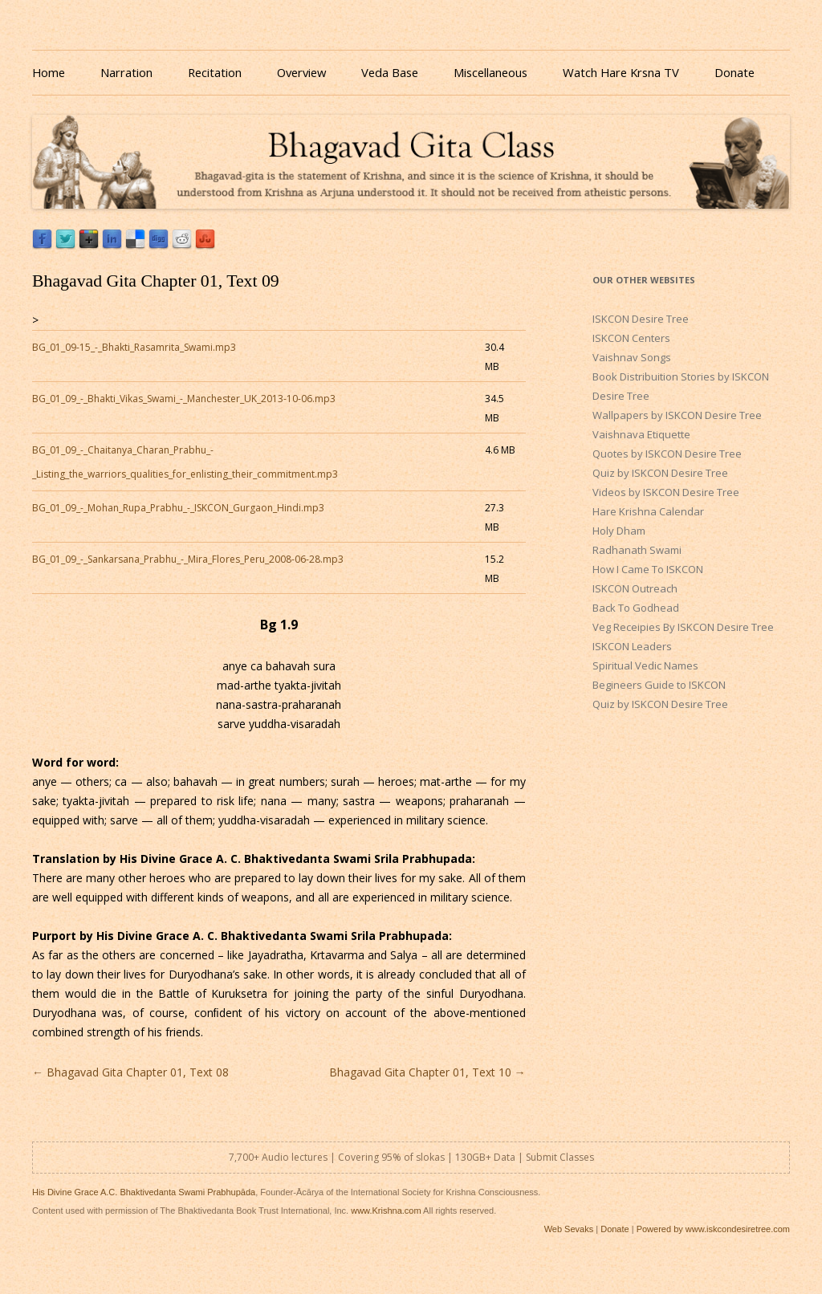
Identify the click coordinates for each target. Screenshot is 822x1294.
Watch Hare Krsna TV (621, 72)
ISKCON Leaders (632, 646)
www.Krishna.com (386, 1210)
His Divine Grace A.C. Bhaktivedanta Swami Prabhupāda (143, 1192)
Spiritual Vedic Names (645, 665)
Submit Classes (560, 1157)
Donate (734, 72)
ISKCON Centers (631, 338)
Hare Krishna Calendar (648, 511)
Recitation (215, 72)
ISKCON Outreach (635, 588)
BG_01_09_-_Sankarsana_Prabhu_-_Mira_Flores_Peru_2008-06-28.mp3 (188, 559)
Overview (301, 72)
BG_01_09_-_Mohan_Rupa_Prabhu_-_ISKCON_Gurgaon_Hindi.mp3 (178, 508)
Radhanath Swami (637, 550)
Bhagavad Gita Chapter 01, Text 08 (130, 1072)
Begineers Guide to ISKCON (659, 685)
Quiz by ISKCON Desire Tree (660, 473)
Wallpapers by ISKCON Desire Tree (677, 415)
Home (48, 72)
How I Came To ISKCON (647, 569)
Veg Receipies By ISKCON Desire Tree (683, 627)
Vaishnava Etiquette (641, 434)
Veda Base (389, 72)
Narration (126, 72)
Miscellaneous (490, 72)
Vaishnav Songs (631, 357)
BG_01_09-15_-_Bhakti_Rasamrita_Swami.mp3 (134, 347)
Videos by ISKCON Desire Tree (665, 492)
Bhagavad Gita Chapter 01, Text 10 (427, 1072)
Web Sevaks (569, 1229)
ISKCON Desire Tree (640, 318)
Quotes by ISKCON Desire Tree (667, 453)
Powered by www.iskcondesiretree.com (713, 1229)
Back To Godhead (635, 607)
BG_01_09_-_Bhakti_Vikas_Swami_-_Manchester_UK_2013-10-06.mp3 (184, 398)
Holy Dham (618, 530)
